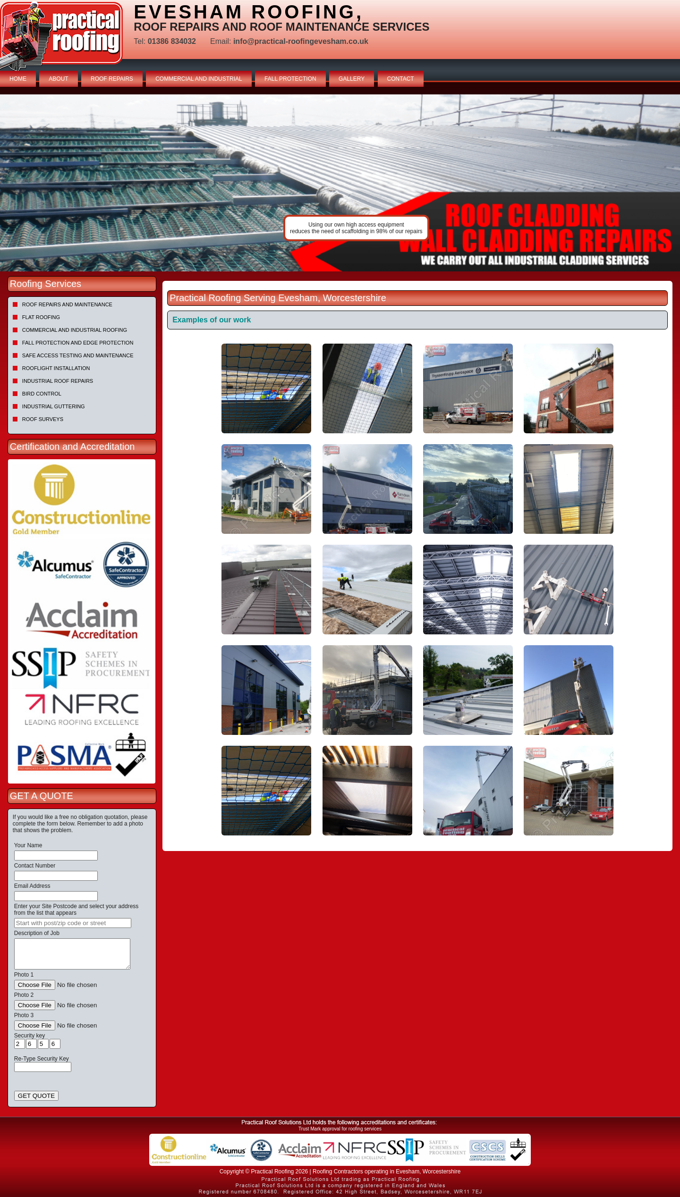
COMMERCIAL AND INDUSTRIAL (198, 79)
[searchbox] (72, 923)
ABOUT (58, 79)
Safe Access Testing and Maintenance (78, 355)
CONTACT (400, 79)
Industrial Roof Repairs (57, 381)
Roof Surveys (42, 419)
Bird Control (41, 393)
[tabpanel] (340, 182)
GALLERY (352, 79)
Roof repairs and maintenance (67, 304)
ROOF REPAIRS (112, 79)
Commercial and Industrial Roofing (74, 330)
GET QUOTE (36, 1095)
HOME (17, 79)
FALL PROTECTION (290, 79)
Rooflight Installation (56, 368)
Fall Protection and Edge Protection (78, 343)
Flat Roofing (41, 317)
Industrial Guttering (53, 406)
